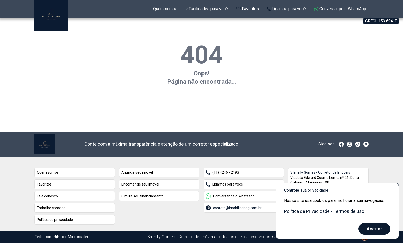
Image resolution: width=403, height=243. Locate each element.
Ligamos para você (224, 184)
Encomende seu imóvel (140, 184)
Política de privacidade (55, 220)
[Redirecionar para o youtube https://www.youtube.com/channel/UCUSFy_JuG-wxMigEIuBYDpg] (366, 144)
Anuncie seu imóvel (137, 172)
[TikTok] (357, 144)
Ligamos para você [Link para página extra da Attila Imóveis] (286, 8)
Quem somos (48, 172)
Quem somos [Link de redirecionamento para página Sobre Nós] (165, 8)
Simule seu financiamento (142, 196)
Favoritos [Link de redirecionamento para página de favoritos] (247, 8)
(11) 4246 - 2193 (222, 172)
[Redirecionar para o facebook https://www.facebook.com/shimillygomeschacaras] (341, 144)
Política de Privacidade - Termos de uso (324, 211)
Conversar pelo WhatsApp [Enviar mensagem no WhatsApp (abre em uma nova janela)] (340, 8)
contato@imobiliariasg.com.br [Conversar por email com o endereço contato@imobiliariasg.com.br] (234, 207)
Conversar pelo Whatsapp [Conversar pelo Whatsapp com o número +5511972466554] (230, 196)
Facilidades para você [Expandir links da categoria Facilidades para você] (207, 8)
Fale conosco (47, 196)
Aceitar (374, 228)
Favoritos (44, 184)
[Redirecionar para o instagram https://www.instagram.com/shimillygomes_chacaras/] (349, 144)
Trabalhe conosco (51, 208)
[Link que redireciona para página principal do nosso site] (44, 144)
